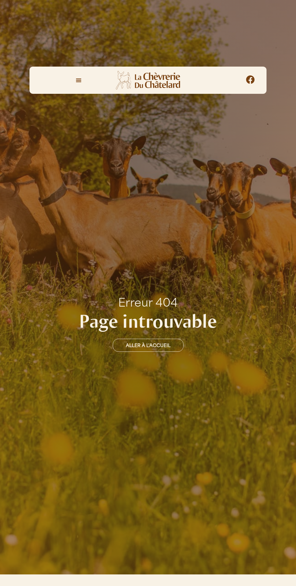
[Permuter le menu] (79, 80)
